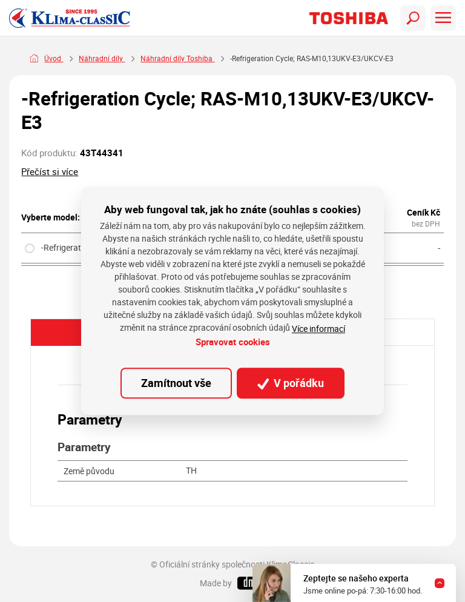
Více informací (318, 328)
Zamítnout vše (176, 382)
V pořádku (290, 382)
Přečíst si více (49, 171)
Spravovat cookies (233, 342)
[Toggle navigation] (413, 18)
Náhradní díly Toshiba (177, 58)
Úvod (53, 58)
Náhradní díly (102, 58)
